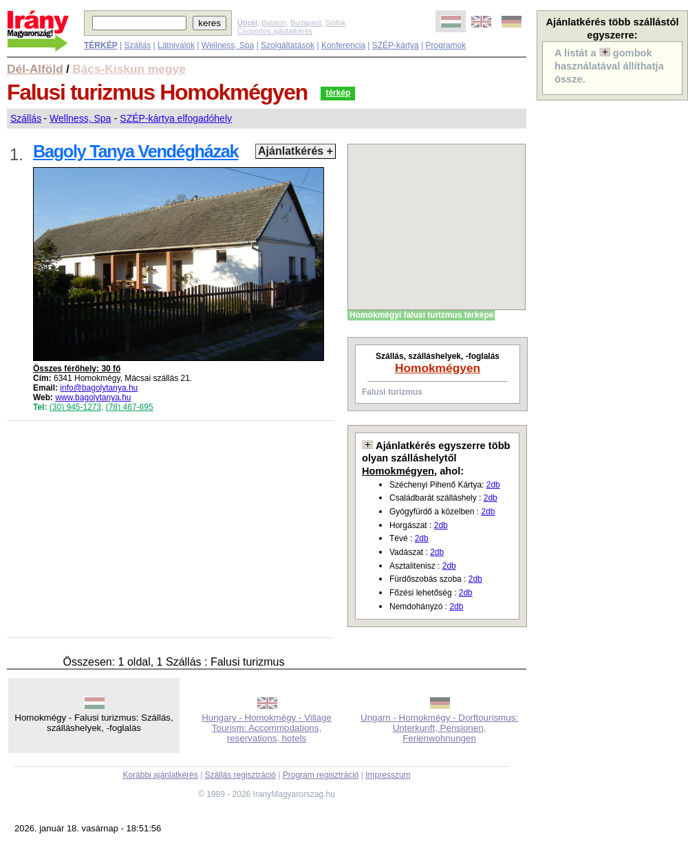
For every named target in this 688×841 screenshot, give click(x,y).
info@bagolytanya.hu (99, 388)
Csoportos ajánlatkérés (274, 31)
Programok (446, 45)
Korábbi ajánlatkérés (159, 775)
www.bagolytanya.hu (93, 397)
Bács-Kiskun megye (129, 69)
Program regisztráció (321, 775)
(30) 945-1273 (75, 407)
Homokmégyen (437, 368)
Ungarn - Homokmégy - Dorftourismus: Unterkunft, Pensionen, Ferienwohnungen (439, 727)
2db (493, 485)
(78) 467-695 (129, 407)
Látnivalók (176, 45)
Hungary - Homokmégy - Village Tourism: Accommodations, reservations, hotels (267, 727)
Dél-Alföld (35, 69)
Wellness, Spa (228, 45)
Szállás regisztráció (240, 775)
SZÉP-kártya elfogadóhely (176, 118)
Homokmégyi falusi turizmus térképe (421, 315)
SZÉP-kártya (395, 45)
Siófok (335, 23)
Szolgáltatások (287, 45)
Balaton (273, 23)
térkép (337, 93)
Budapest (305, 23)
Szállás (137, 45)
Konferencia (343, 45)
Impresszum (387, 775)
